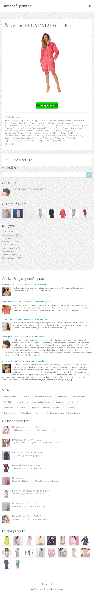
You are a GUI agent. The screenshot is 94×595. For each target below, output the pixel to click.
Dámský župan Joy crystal (24, 503)
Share (9, 144)
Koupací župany (31, 128)
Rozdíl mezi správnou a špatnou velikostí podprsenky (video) (27, 302)
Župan (23, 135)
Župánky (79, 135)
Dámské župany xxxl (73, 123)
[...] (50, 290)
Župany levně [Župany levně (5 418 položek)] (25, 397)
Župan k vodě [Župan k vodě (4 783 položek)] (22, 407)
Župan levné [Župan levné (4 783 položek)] (8, 407)
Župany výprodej (58, 140)
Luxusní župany (8, 248)
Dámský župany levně (15, 128)
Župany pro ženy (12, 140)
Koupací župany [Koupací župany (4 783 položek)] (74, 413)
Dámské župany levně (55, 120)
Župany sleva (44, 140)
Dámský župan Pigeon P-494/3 (26, 427)
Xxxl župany (73, 133)
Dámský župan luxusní (63, 125)
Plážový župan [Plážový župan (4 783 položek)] (26, 413)
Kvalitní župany (45, 128)
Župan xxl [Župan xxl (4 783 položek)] (35, 407)
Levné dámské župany (61, 128)
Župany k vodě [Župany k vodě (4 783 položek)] (68, 407)
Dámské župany (14, 117)
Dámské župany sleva (33, 123)
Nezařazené (7, 251)
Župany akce (26, 138)
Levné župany (77, 128)
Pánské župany (8, 254)
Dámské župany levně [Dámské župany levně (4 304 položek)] (51, 407)
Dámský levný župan (13, 125)
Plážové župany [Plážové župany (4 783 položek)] (10, 397)
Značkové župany (12, 135)
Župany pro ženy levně (29, 140)
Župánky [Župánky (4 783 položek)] (59, 402)
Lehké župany (8, 238)
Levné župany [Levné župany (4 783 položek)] (41, 413)
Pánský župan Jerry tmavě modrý (27, 452)
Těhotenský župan (60, 133)
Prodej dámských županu (15, 133)
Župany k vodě (38, 138)
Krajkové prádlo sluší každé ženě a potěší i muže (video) (24, 284)
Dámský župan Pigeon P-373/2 (26, 439)
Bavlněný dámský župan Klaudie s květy (30, 490)
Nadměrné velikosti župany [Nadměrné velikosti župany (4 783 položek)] (44, 397)
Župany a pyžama (12, 138)
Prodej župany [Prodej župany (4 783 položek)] (63, 397)
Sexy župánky (8, 241)
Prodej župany (46, 133)
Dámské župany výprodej (53, 123)
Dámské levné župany (17, 120)
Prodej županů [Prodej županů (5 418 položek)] (72, 402)
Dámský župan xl (80, 125)
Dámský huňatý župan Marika (26, 465)
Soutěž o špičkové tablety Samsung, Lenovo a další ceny (25, 319)
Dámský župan (29, 125)
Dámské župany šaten (14, 123)
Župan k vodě (49, 135)
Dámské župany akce (36, 120)
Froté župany (7, 244)
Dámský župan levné (44, 125)
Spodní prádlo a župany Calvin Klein (29, 188)
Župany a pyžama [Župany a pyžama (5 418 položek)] (57, 413)
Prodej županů (33, 133)
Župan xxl (71, 135)
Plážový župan (69, 130)
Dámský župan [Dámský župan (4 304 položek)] (9, 402)
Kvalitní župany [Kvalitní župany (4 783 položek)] (79, 397)
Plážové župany (55, 130)
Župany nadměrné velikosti (68, 138)
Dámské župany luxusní (74, 120)
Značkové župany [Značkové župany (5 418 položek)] (10, 413)
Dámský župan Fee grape (24, 478)
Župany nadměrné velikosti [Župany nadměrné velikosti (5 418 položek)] (42, 402)
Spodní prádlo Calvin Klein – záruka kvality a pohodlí (23, 336)
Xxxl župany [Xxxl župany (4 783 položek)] (23, 402)
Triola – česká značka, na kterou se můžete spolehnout (24, 361)
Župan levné (61, 135)
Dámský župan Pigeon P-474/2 (26, 516)
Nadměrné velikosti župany (37, 130)
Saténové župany (9, 258)
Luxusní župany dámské (15, 130)
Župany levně (50, 138)
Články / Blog (7, 231)
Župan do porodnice (35, 135)
